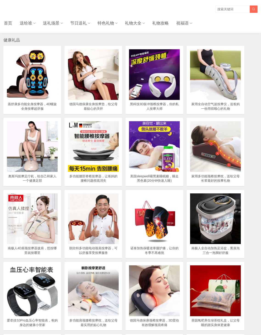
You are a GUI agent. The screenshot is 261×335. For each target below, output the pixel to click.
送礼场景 (49, 23)
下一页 (125, 300)
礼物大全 (130, 23)
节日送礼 (76, 23)
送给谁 (25, 23)
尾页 (142, 300)
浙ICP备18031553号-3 (146, 322)
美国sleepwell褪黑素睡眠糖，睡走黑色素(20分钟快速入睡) (79, 161)
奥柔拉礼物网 (120, 322)
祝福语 (178, 23)
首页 (7, 23)
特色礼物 (103, 23)
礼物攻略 (157, 23)
